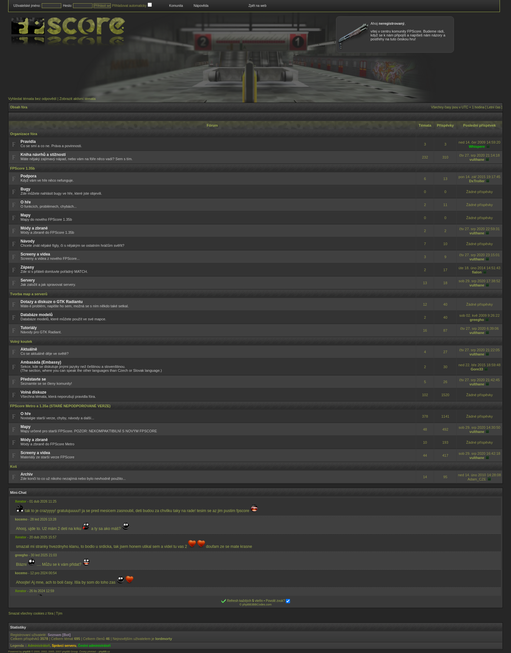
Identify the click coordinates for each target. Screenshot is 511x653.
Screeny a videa (35, 254)
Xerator (20, 501)
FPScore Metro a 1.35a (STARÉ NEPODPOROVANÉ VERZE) (60, 406)
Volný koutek (21, 341)
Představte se (33, 379)
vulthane (477, 159)
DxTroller (477, 181)
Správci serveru (64, 645)
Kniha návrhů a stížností (43, 154)
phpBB (26, 651)
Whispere (477, 146)
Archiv (27, 474)
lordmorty (163, 639)
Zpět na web (257, 5)
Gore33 (477, 369)
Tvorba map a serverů (28, 294)
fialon (477, 272)
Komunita (176, 5)
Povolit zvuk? (278, 601)
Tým (59, 613)
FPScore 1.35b (22, 168)
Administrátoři (39, 645)
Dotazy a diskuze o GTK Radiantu (52, 301)
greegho (477, 320)
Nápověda (201, 5)
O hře (26, 202)
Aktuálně (29, 349)
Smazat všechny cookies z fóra (30, 613)
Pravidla (28, 141)
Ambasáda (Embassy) (41, 362)
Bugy (25, 189)
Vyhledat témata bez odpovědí (32, 99)
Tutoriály (29, 328)
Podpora (28, 176)
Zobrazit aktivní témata (77, 99)
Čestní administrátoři (94, 645)
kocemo (21, 519)
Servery (28, 280)
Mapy (26, 215)
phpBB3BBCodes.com (257, 604)
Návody (28, 241)
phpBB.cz (104, 651)
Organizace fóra (23, 134)
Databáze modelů (37, 315)
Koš (13, 466)
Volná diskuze (33, 392)
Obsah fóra (18, 107)
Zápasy (27, 267)
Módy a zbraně (34, 228)
